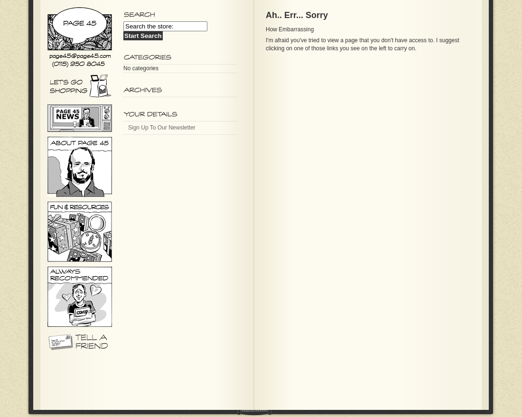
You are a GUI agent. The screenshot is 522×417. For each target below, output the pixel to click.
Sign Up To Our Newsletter (162, 127)
